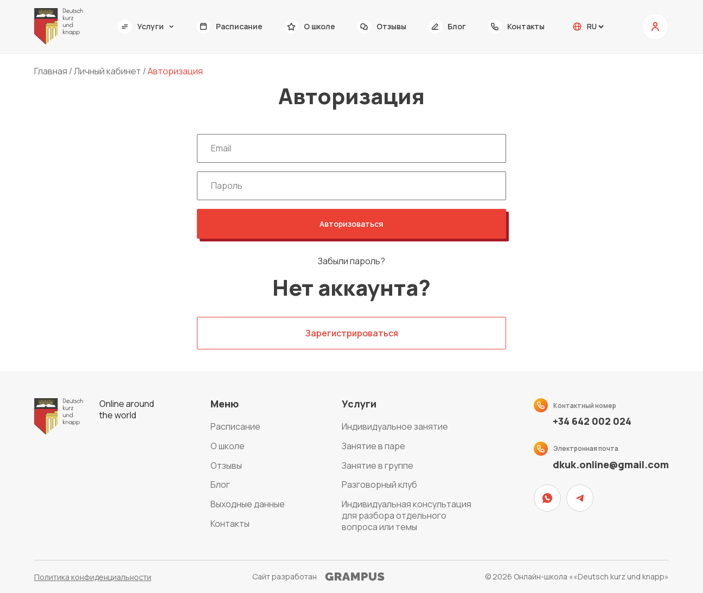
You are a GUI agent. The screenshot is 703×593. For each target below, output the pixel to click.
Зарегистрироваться (351, 333)
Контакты (230, 524)
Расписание (235, 426)
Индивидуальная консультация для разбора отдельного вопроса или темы (406, 515)
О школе (227, 446)
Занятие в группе (377, 465)
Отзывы (226, 465)
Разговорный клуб (379, 484)
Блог (220, 484)
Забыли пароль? (351, 261)
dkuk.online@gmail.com (611, 464)
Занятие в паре (373, 446)
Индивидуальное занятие (395, 426)
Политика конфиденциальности (92, 577)
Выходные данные (247, 504)
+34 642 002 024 (592, 421)
